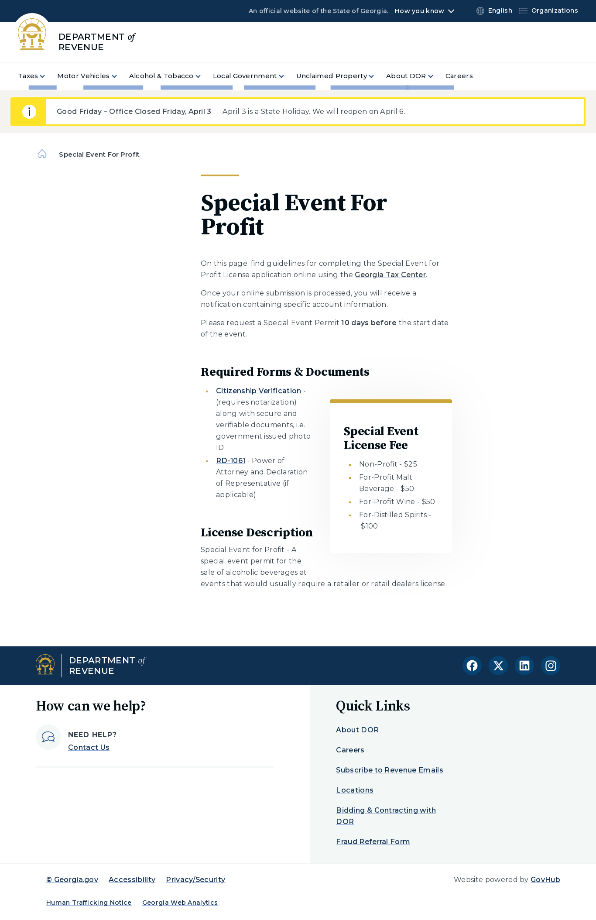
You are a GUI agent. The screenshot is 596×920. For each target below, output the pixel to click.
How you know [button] (419, 10)
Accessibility (132, 879)
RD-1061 (230, 461)
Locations (354, 790)
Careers (350, 750)
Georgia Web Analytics (180, 902)
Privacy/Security (195, 879)
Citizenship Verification (258, 391)
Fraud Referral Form (373, 842)
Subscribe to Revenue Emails (389, 770)
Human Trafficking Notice (89, 902)
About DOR (357, 730)
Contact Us (89, 747)
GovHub (545, 879)
